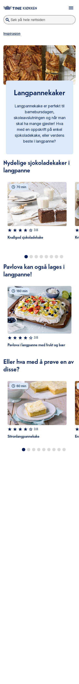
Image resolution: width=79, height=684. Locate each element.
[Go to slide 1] (26, 256)
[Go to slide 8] (61, 256)
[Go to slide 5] (46, 256)
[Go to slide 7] (56, 256)
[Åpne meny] (71, 8)
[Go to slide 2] (31, 256)
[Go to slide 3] (36, 256)
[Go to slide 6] (51, 256)
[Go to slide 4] (41, 256)
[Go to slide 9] (64, 449)
